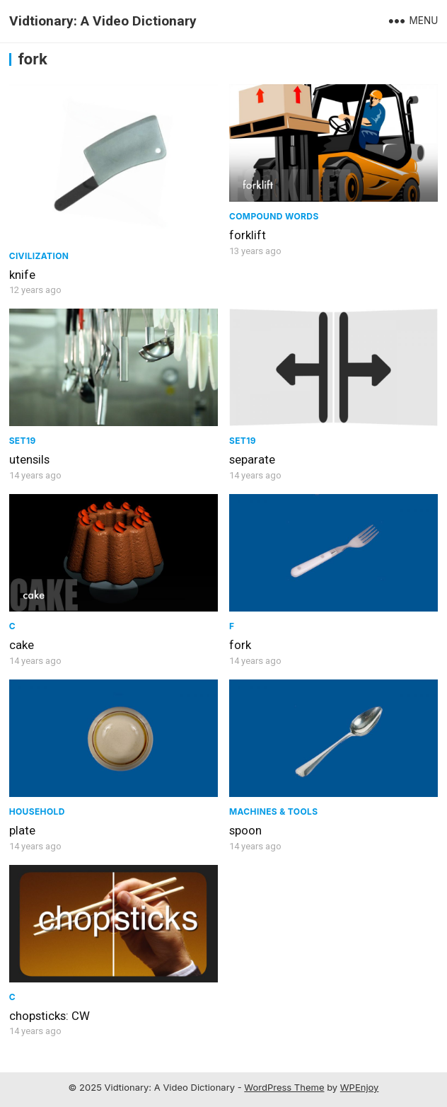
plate (22, 830)
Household (37, 811)
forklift (247, 235)
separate (252, 459)
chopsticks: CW (49, 1016)
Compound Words (274, 216)
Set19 (22, 440)
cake (21, 645)
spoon (245, 830)
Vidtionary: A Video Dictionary (103, 21)
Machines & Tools (273, 811)
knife (22, 275)
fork (240, 645)
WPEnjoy (359, 1087)
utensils (29, 459)
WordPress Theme (284, 1087)
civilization (39, 256)
